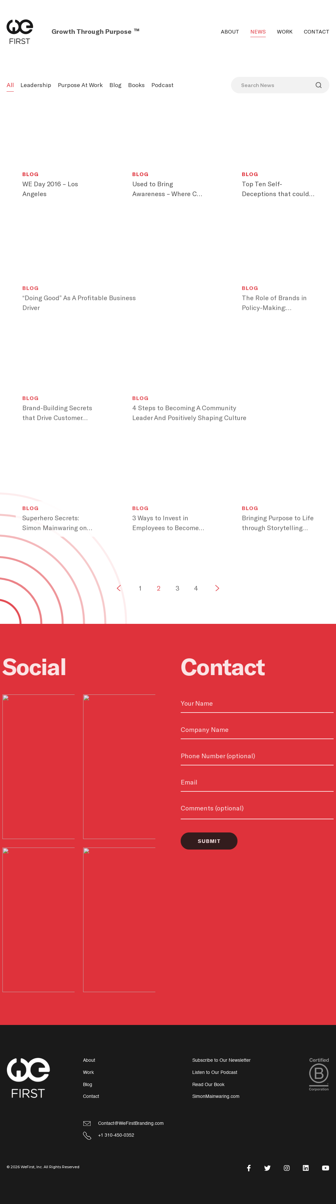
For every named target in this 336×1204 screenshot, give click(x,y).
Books (136, 84)
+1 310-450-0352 (116, 1135)
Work (285, 32)
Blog (115, 84)
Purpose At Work (80, 84)
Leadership (35, 84)
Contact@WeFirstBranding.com (131, 1123)
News (258, 32)
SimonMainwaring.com (216, 1096)
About (230, 32)
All (10, 84)
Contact (316, 32)
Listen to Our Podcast (214, 1072)
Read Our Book (208, 1084)
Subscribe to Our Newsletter (221, 1060)
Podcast (162, 84)
